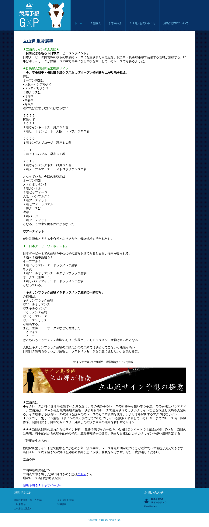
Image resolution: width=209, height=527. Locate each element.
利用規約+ (62, 504)
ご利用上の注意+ (22, 508)
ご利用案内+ (20, 504)
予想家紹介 (115, 23)
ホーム (78, 23)
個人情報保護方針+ (67, 500)
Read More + (151, 506)
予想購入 (95, 23)
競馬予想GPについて (175, 23)
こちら (81, 474)
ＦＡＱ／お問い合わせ (142, 23)
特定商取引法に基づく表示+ (28, 500)
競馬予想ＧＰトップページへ (42, 485)
